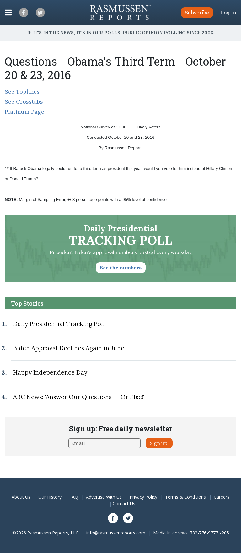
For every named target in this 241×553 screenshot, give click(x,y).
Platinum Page (24, 111)
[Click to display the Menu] (8, 12)
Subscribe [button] (197, 12)
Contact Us (124, 504)
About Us (21, 497)
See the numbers (121, 267)
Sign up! (159, 443)
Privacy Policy (143, 497)
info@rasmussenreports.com (115, 533)
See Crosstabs (24, 101)
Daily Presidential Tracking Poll (59, 324)
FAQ (73, 497)
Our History (50, 497)
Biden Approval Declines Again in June (68, 348)
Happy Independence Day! (50, 372)
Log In (228, 12)
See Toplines (22, 91)
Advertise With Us (104, 497)
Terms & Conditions (185, 497)
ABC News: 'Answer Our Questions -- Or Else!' (78, 397)
